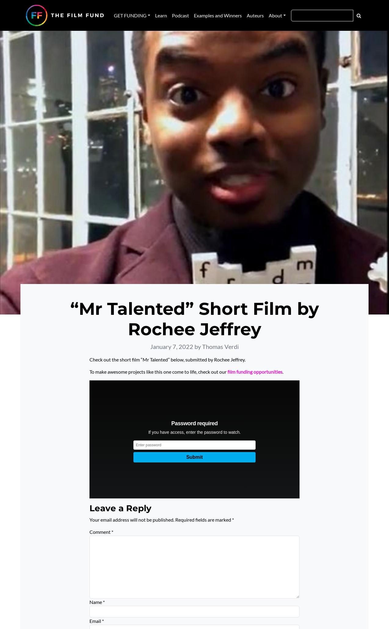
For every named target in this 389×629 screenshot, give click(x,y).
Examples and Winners (218, 15)
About (275, 15)
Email (96, 621)
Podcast (180, 15)
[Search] (322, 15)
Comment (101, 532)
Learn (161, 15)
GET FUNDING (130, 15)
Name (97, 602)
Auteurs (255, 15)
